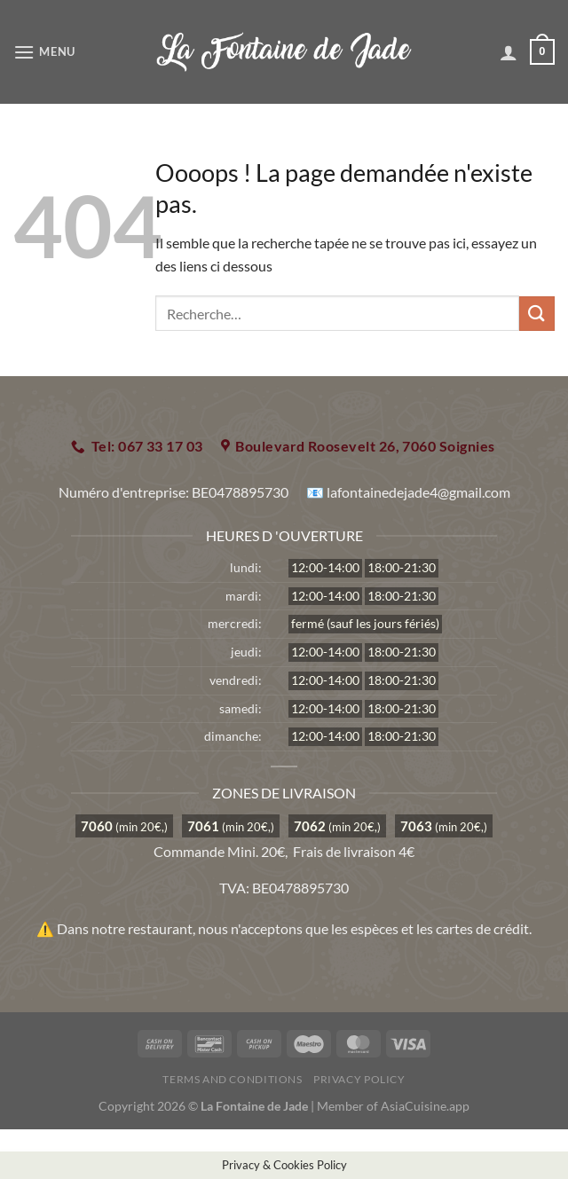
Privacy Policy (359, 1079)
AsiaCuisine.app (425, 1105)
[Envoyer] (537, 313)
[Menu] (44, 52)
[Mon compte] (508, 52)
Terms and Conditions (232, 1079)
